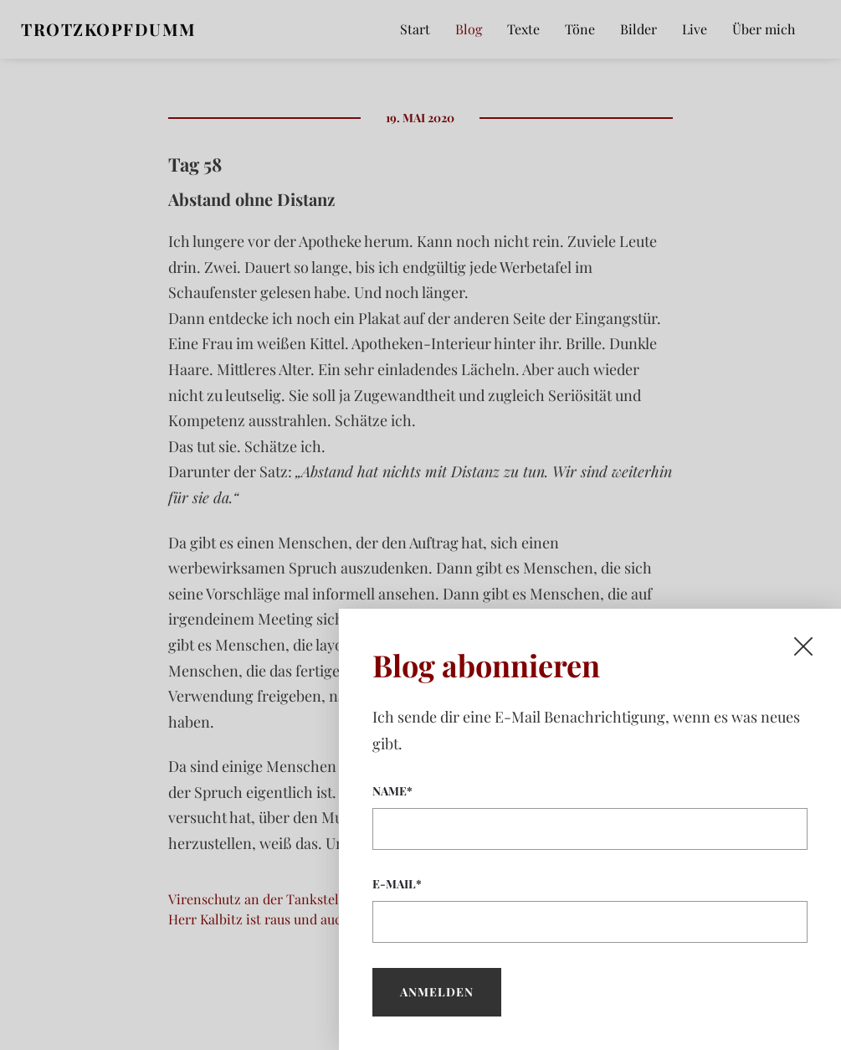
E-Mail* (590, 909)
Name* (590, 816)
